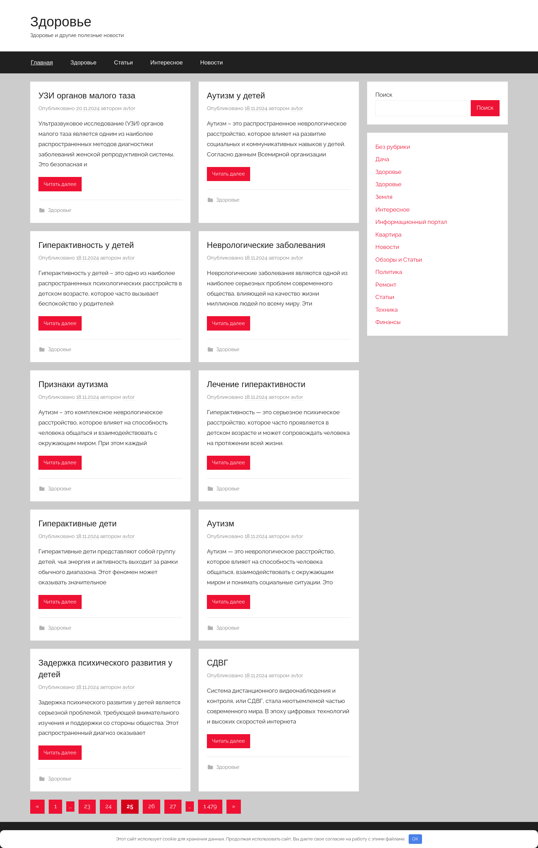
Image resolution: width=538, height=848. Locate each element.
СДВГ (217, 662)
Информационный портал (411, 221)
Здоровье (61, 21)
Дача (382, 159)
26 (151, 806)
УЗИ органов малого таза (86, 95)
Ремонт (385, 284)
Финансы (388, 322)
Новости (211, 62)
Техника (386, 309)
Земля (384, 196)
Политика (388, 271)
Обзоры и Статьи (398, 259)
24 (108, 806)
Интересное (166, 62)
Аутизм (220, 523)
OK (415, 838)
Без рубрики (392, 146)
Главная (42, 62)
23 (87, 806)
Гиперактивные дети (77, 523)
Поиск (384, 94)
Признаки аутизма (73, 384)
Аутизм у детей (236, 95)
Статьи (123, 62)
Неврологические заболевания (266, 245)
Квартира (388, 234)
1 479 (210, 806)
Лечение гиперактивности (256, 384)
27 (173, 806)
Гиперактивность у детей (86, 245)
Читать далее (60, 184)
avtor (129, 108)
